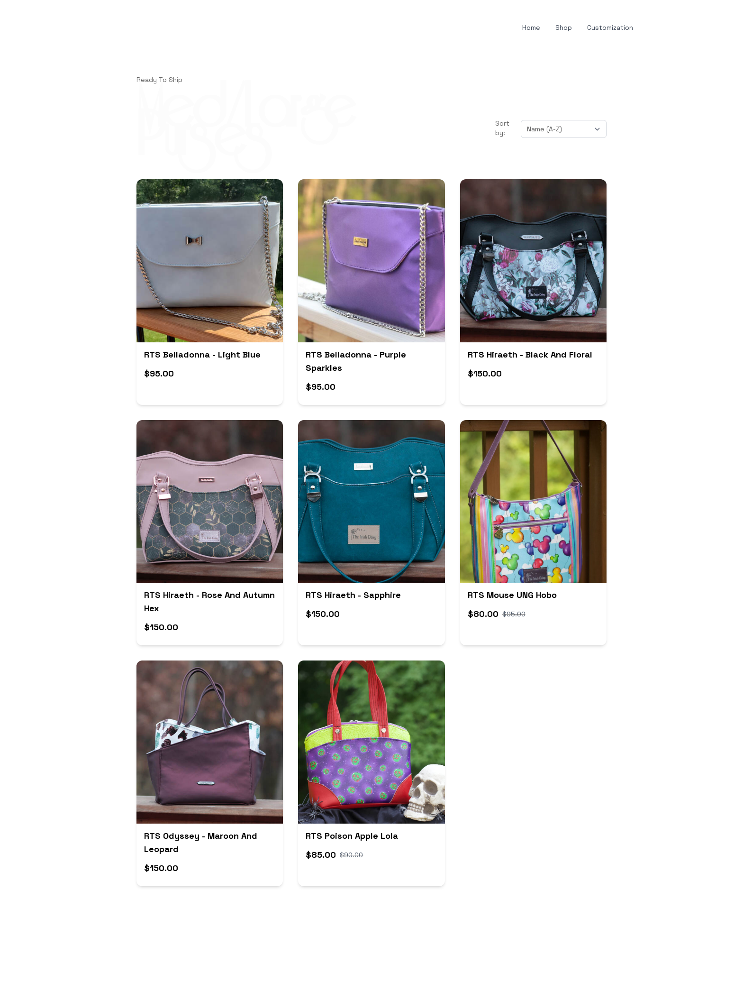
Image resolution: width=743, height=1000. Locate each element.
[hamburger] (91, 28)
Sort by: (502, 128)
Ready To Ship (159, 79)
